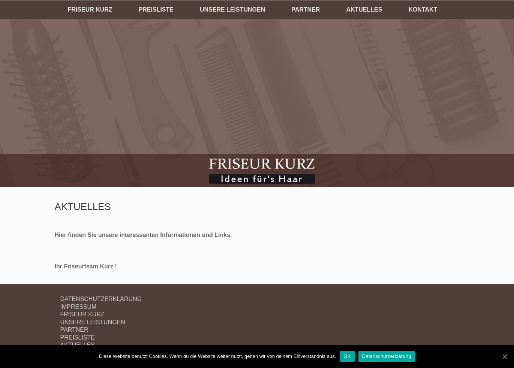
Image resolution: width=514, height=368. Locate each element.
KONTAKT (422, 9)
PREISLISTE (156, 9)
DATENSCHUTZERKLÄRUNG (101, 299)
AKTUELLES (364, 9)
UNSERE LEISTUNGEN (232, 9)
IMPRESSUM (78, 307)
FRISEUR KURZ (90, 9)
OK (347, 356)
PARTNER (305, 9)
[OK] (504, 356)
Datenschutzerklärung (386, 356)
